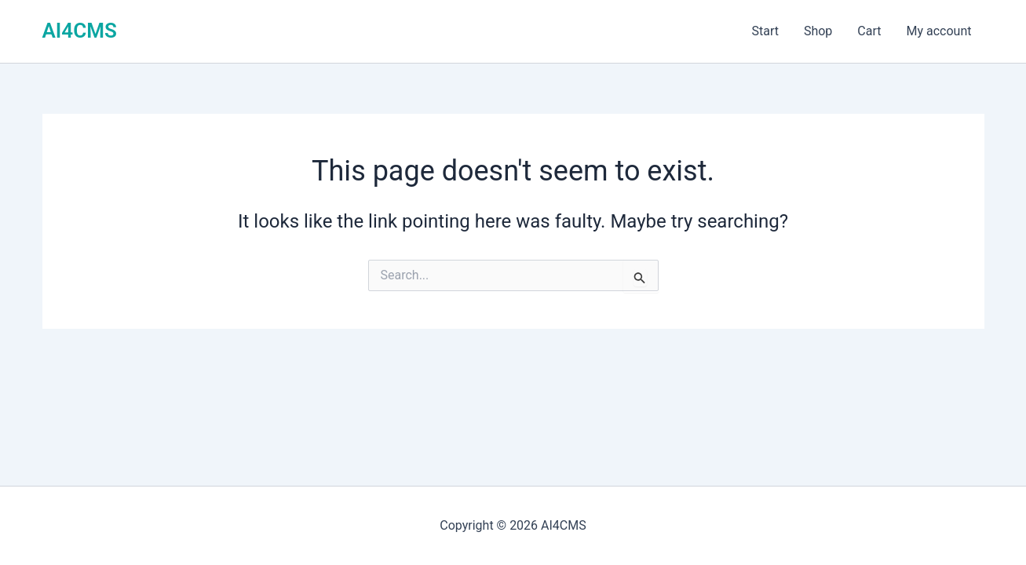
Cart (869, 31)
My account (939, 31)
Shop (818, 31)
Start (764, 31)
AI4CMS (79, 30)
